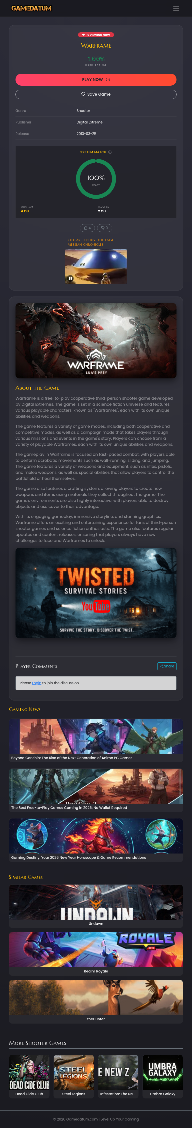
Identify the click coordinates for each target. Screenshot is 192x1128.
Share (167, 666)
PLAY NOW (96, 79)
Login (36, 682)
